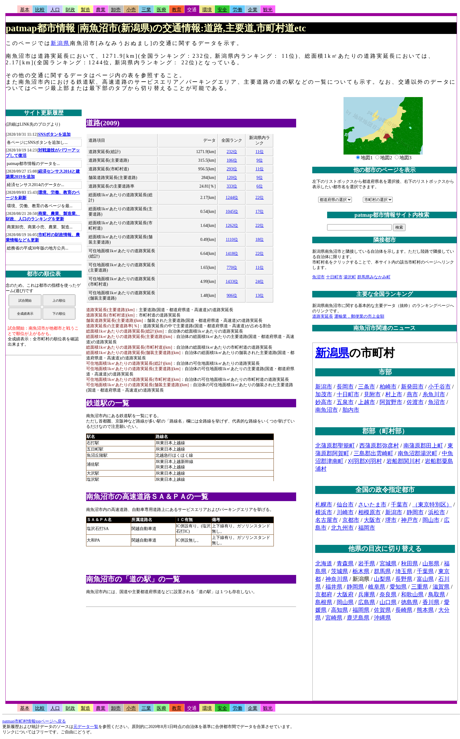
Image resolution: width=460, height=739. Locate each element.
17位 (259, 211)
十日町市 (334, 277)
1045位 (232, 211)
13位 (259, 295)
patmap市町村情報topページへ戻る (34, 721)
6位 (260, 186)
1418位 (232, 253)
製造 (85, 9)
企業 (252, 9)
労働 (237, 9)
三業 (146, 9)
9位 (260, 160)
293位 (232, 169)
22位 (259, 197)
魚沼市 (318, 277)
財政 (70, 9)
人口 (55, 9)
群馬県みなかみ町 (374, 277)
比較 (40, 9)
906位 (232, 295)
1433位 (232, 281)
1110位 (232, 239)
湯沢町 (350, 277)
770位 (232, 267)
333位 (232, 186)
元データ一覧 (85, 726)
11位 (259, 151)
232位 (232, 151)
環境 (207, 9)
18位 (259, 239)
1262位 (232, 225)
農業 (100, 9)
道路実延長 (322, 316)
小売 (131, 9)
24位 (259, 281)
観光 (268, 9)
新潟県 (60, 43)
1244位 (232, 197)
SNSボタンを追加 (54, 134)
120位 (232, 177)
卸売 (116, 9)
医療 (161, 9)
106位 (232, 160)
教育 (176, 9)
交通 (192, 9)
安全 (222, 9)
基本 (24, 9)
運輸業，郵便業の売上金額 (359, 316)
